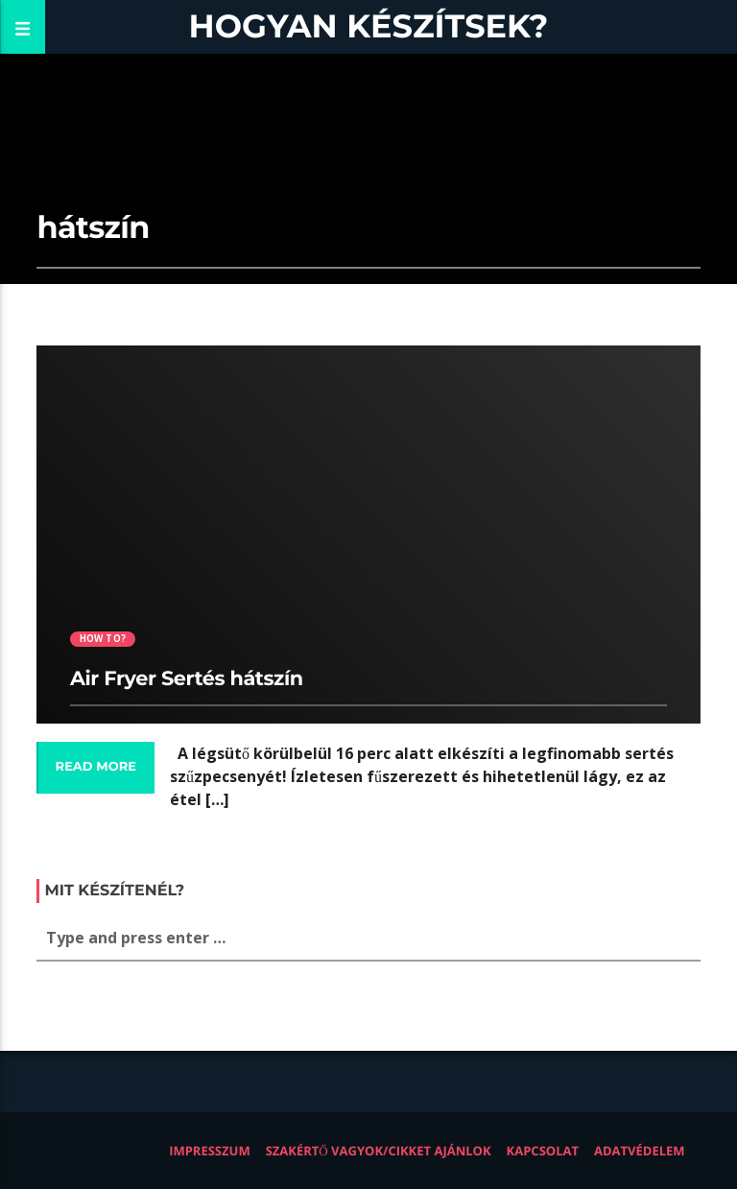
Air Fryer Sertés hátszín (186, 679)
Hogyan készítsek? (369, 26)
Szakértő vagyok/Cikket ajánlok (378, 1150)
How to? (103, 638)
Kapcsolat (543, 1150)
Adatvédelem (639, 1150)
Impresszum (209, 1150)
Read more (96, 766)
